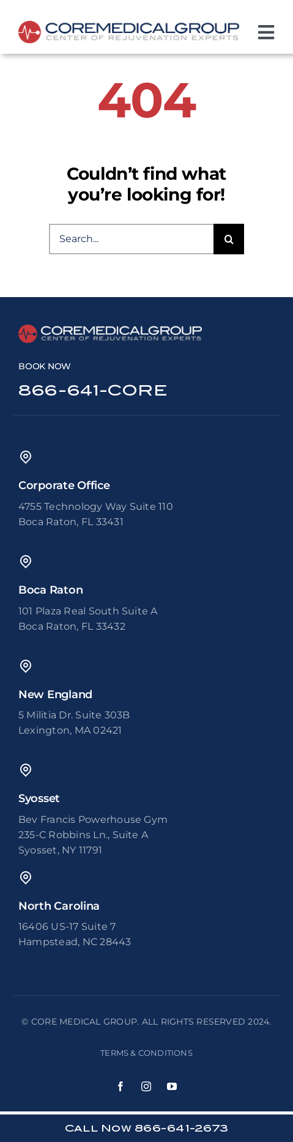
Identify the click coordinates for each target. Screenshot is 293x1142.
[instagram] (147, 1086)
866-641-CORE (92, 390)
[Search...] (131, 239)
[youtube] (172, 1086)
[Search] (228, 239)
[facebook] (121, 1086)
